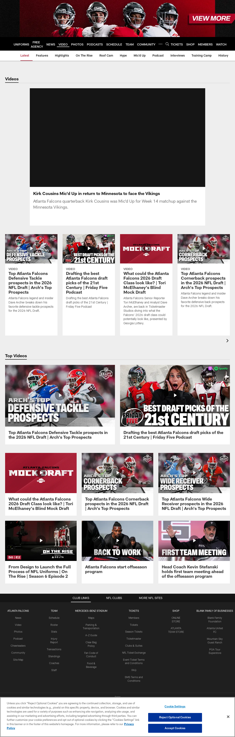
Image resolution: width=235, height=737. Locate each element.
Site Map (18, 654)
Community (18, 647)
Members (134, 612)
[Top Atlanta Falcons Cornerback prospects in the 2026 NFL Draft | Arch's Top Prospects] (117, 479)
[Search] (167, 44)
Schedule (54, 612)
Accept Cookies (175, 728)
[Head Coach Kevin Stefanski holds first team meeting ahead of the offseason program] (194, 547)
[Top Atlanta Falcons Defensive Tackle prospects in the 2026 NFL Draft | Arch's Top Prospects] (60, 400)
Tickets (134, 619)
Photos (18, 626)
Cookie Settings (175, 706)
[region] (117, 717)
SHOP (175, 605)
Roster (54, 619)
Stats (54, 626)
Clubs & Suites (133, 640)
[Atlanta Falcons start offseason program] (117, 545)
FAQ (134, 665)
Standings (54, 651)
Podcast (18, 633)
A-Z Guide (91, 630)
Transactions (54, 644)
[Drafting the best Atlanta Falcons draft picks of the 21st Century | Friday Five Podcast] (175, 400)
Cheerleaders (18, 640)
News (18, 612)
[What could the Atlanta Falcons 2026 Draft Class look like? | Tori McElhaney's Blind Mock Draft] (41, 479)
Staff (54, 665)
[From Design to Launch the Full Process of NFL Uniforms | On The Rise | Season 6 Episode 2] (41, 547)
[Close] (228, 716)
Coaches (54, 658)
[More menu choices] (160, 44)
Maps (91, 612)
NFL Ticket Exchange (134, 647)
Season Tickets (133, 626)
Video (18, 619)
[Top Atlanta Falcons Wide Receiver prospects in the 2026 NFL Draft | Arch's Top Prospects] (194, 479)
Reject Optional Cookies (175, 717)
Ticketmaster (133, 633)
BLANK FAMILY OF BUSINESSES (214, 605)
